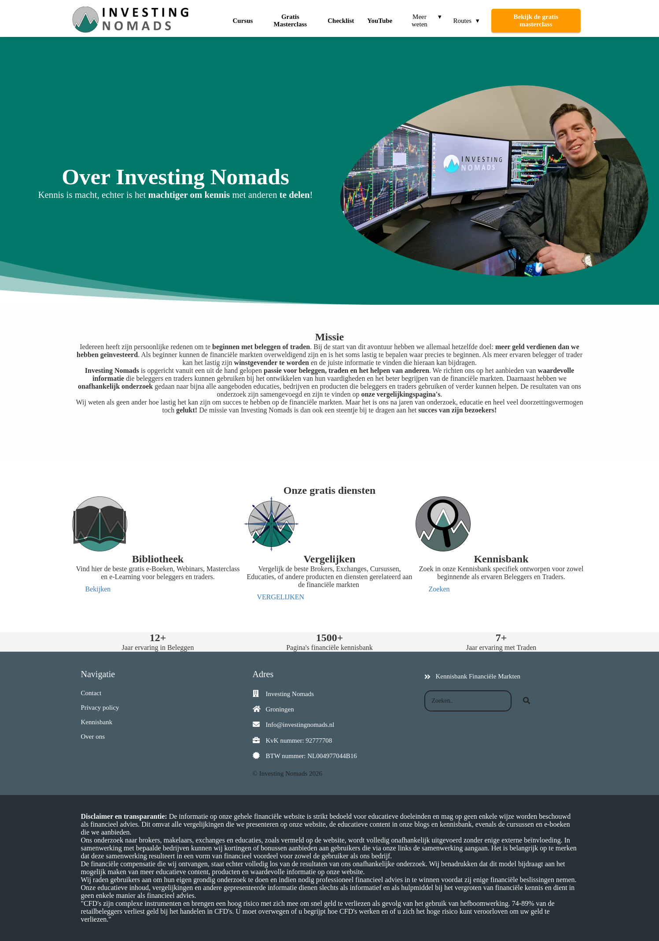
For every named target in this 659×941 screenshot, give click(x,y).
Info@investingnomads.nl (300, 724)
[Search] (526, 700)
